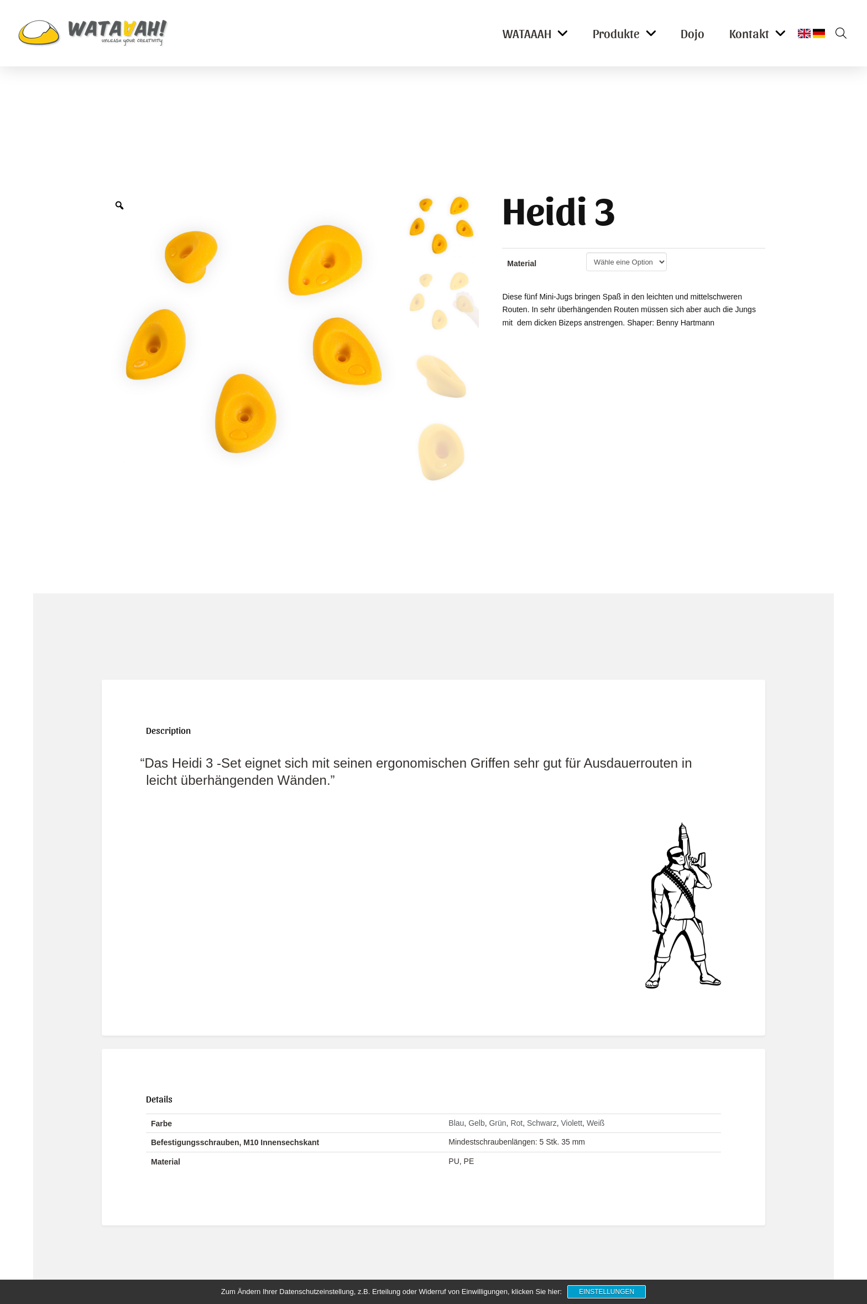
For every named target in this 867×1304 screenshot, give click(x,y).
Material (521, 263)
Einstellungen (606, 1292)
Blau (456, 1123)
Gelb (476, 1123)
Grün (497, 1123)
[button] (837, 33)
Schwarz (542, 1123)
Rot (516, 1123)
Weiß (595, 1123)
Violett (571, 1123)
